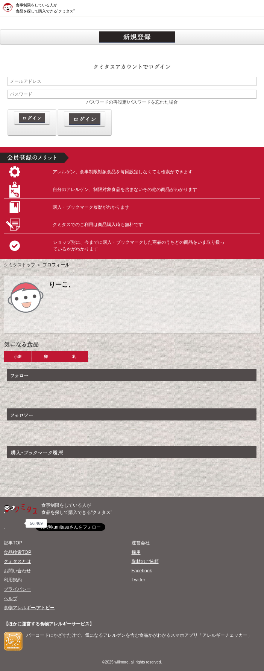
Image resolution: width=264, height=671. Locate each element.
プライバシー (17, 589)
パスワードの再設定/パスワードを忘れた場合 (132, 102)
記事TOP (13, 543)
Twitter (139, 579)
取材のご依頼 (145, 561)
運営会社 (141, 543)
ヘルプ (10, 598)
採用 (136, 552)
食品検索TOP (17, 552)
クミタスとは (17, 561)
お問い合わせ (17, 570)
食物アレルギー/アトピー (29, 607)
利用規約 (13, 579)
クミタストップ (19, 264)
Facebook (142, 570)
